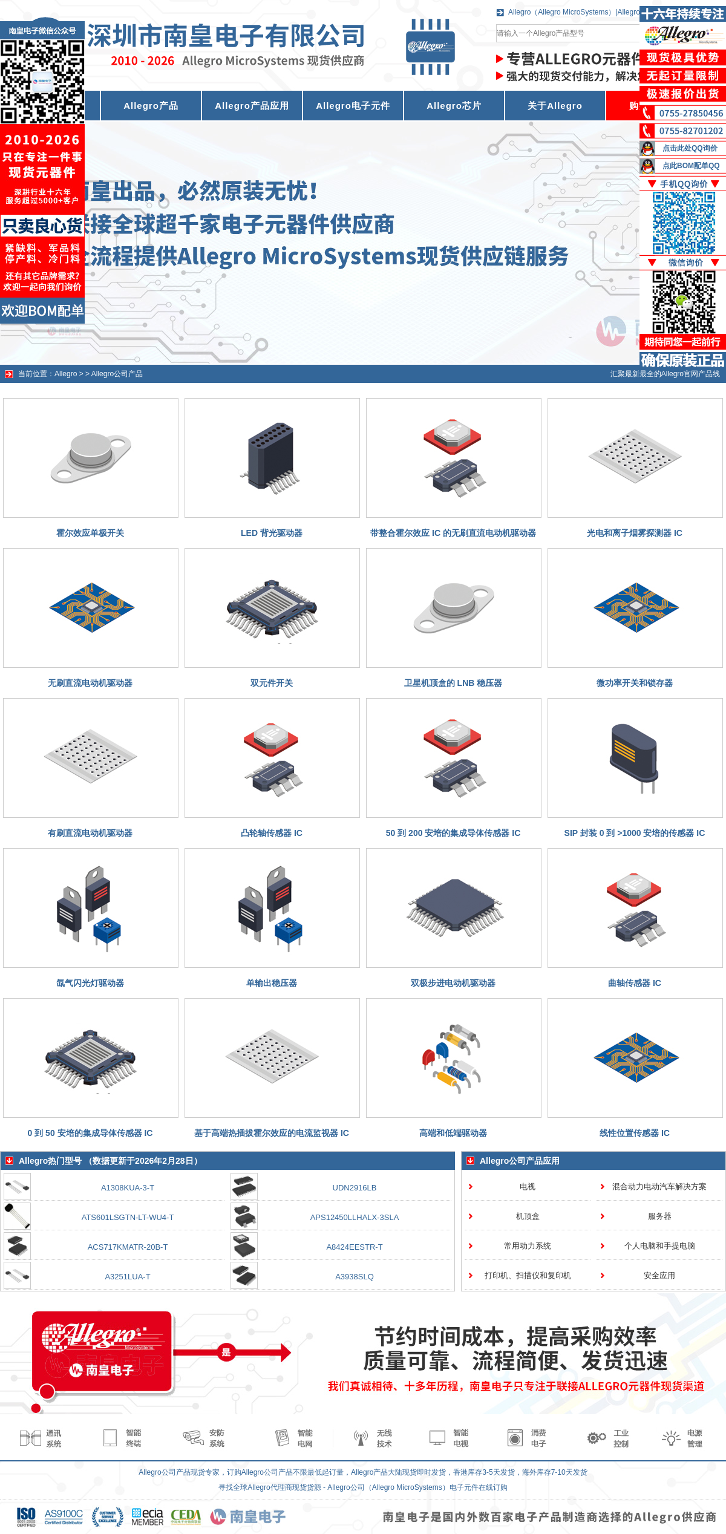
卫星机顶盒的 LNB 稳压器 (453, 683)
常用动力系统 (527, 1245)
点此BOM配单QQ (691, 166)
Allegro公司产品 (117, 374)
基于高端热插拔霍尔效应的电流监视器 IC (271, 1133)
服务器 (660, 1216)
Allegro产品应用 (252, 105)
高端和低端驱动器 (453, 1133)
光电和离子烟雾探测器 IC (634, 533)
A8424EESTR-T (354, 1247)
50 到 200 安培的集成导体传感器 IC (453, 833)
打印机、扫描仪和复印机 (528, 1275)
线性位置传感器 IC (635, 1133)
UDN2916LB (355, 1187)
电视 (527, 1186)
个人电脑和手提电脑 (659, 1245)
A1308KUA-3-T (127, 1187)
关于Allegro (555, 105)
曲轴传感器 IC (634, 983)
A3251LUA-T (127, 1276)
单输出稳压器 (271, 983)
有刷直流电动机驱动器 (90, 833)
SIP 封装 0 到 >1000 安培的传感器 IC (634, 833)
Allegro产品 (150, 105)
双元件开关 (271, 683)
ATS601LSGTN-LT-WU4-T (128, 1217)
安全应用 (659, 1275)
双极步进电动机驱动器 (453, 983)
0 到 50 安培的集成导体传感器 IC (90, 1133)
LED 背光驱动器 (271, 533)
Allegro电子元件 (353, 105)
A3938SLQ (354, 1276)
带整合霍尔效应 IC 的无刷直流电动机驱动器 (453, 533)
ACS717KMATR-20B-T (128, 1247)
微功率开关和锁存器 (635, 683)
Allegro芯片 (454, 105)
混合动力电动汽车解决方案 (659, 1186)
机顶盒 (528, 1216)
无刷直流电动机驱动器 (90, 683)
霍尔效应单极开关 (90, 533)
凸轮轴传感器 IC (271, 833)
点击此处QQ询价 (690, 148)
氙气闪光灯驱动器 (90, 983)
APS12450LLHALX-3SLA (354, 1217)
